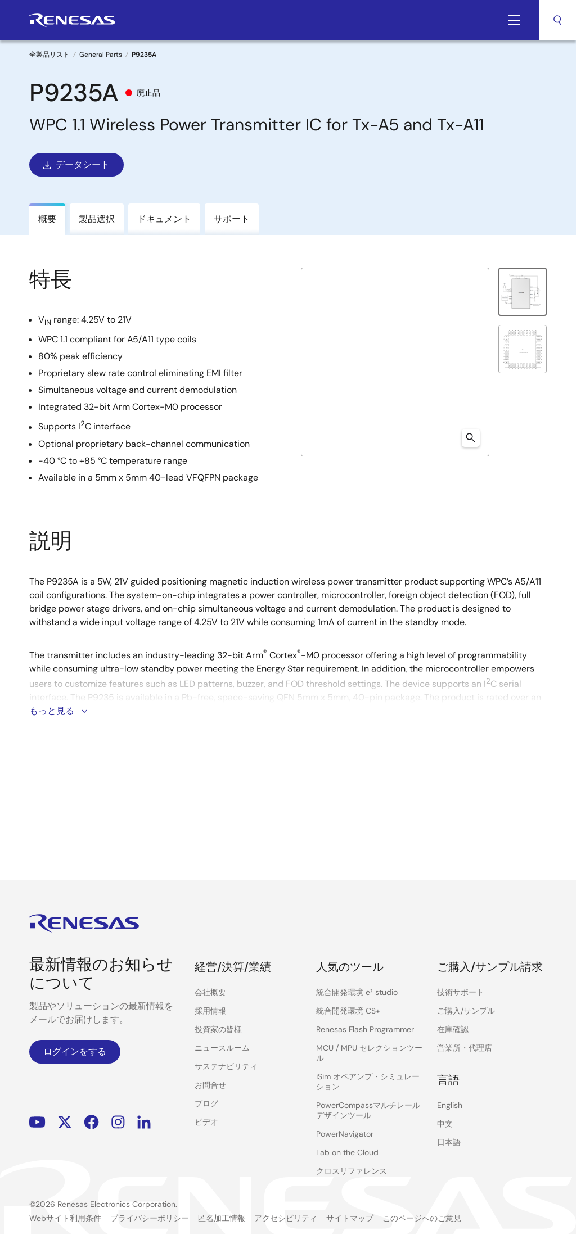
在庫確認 (453, 1029)
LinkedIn (144, 1121)
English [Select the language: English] (449, 1105)
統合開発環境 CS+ (348, 1011)
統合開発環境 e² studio (357, 992)
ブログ (206, 1103)
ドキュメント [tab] (164, 219)
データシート (75, 165)
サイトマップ (350, 1218)
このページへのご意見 (421, 1218)
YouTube (37, 1121)
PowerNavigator (345, 1134)
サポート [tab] (232, 219)
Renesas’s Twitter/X (64, 1121)
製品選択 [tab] (97, 219)
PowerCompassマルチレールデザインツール (368, 1110)
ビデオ (206, 1122)
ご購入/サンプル (466, 1011)
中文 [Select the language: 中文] (445, 1124)
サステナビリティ (226, 1066)
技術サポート (460, 992)
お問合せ (210, 1085)
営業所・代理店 (464, 1048)
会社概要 (210, 992)
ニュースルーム (222, 1048)
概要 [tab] (47, 219)
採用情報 (210, 1011)
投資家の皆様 (218, 1029)
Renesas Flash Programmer (365, 1029)
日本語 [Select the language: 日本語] (449, 1142)
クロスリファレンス (351, 1171)
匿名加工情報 (221, 1218)
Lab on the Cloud (347, 1152)
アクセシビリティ (285, 1218)
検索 (557, 20)
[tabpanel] (288, 547)
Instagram (118, 1121)
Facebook (91, 1121)
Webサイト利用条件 (65, 1218)
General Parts (100, 54)
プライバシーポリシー (149, 1218)
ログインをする (74, 1051)
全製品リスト (49, 54)
